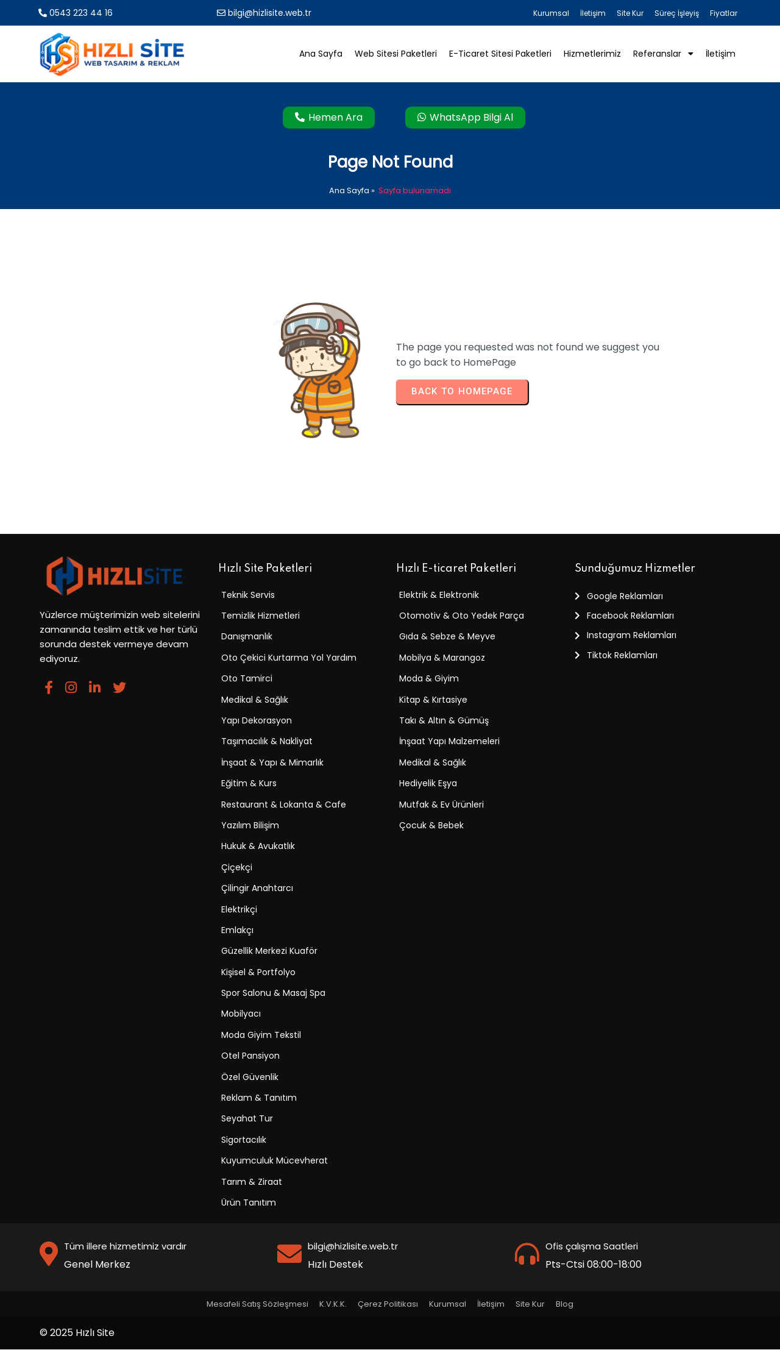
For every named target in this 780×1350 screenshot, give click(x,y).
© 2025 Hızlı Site (77, 1333)
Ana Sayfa (349, 191)
